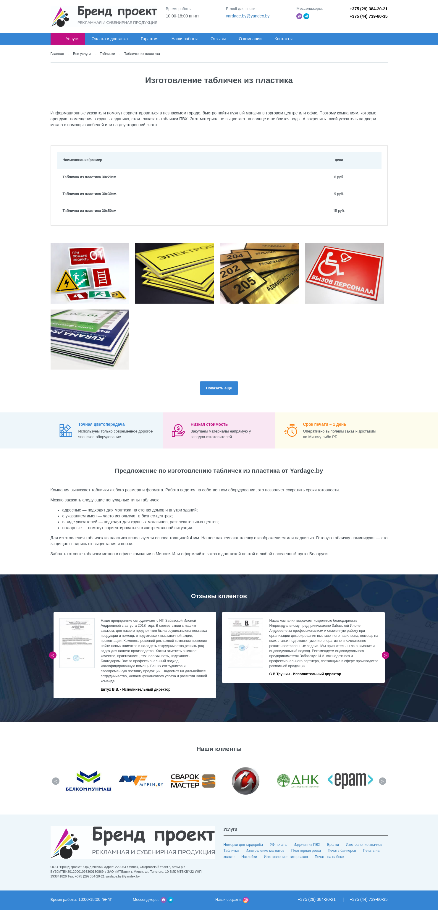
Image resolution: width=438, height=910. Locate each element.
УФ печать (278, 845)
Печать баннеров (342, 851)
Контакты (283, 38)
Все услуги (82, 54)
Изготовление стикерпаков (286, 857)
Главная (57, 54)
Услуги (72, 38)
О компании (250, 38)
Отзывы (218, 38)
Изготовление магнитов (265, 851)
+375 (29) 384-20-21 (368, 9)
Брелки (333, 845)
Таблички (107, 54)
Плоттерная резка (306, 851)
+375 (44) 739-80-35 (368, 16)
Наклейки (249, 857)
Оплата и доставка (110, 38)
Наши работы (185, 38)
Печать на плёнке (329, 857)
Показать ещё (219, 388)
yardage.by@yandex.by (247, 16)
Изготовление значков (364, 845)
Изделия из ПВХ (307, 845)
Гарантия (150, 38)
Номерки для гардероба (244, 845)
